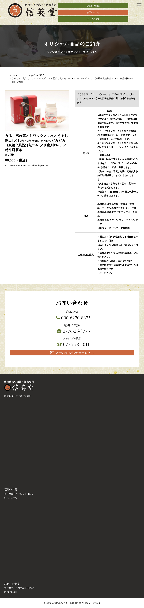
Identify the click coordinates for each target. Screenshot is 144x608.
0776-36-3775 (76, 330)
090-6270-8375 (76, 317)
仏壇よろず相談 (93, 6)
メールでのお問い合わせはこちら (72, 352)
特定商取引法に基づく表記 (17, 396)
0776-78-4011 (76, 344)
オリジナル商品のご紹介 (32, 75)
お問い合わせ (93, 12)
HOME (13, 75)
